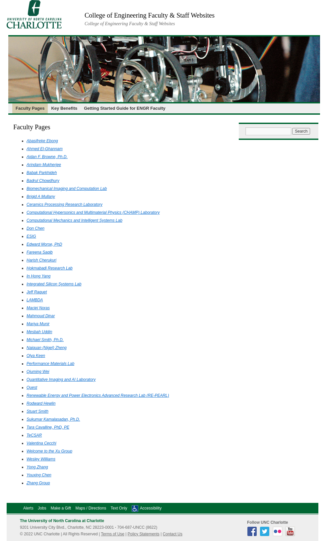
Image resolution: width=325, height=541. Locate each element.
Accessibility (151, 508)
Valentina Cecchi (41, 443)
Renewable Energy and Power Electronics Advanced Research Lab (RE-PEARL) (98, 395)
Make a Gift (61, 508)
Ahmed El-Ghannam (45, 149)
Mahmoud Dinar (41, 316)
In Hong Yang (38, 276)
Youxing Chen (39, 475)
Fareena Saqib (40, 252)
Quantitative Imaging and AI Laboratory (61, 379)
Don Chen (35, 228)
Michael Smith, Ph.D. (45, 339)
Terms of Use (112, 534)
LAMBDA (35, 300)
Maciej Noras (38, 308)
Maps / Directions (90, 508)
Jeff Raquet (37, 292)
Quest (32, 387)
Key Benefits (64, 108)
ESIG (31, 236)
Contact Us (172, 534)
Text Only (118, 508)
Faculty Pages (30, 108)
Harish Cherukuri (41, 260)
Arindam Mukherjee (44, 164)
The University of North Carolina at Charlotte (62, 520)
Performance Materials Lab (50, 363)
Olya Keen (36, 355)
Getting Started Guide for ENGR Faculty (124, 108)
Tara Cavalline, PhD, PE (48, 427)
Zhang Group (38, 483)
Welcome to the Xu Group (49, 451)
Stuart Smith (37, 411)
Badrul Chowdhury (43, 180)
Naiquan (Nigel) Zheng (47, 347)
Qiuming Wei (38, 371)
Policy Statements (144, 534)
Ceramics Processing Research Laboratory (64, 204)
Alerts (28, 508)
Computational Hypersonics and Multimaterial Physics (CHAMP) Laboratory (93, 212)
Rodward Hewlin (41, 403)
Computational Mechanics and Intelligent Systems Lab (74, 220)
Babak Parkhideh (42, 172)
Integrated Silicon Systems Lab (54, 284)
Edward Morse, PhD (44, 244)
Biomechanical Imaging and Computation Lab (67, 188)
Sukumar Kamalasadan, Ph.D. (53, 419)
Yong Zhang (37, 467)
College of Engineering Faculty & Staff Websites (150, 15)
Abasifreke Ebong (42, 141)
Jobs (42, 508)
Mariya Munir (38, 324)
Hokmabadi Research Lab (50, 268)
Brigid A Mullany (41, 196)
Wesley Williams (41, 459)
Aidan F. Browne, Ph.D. (47, 156)
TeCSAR (34, 435)
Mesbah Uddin (39, 332)
